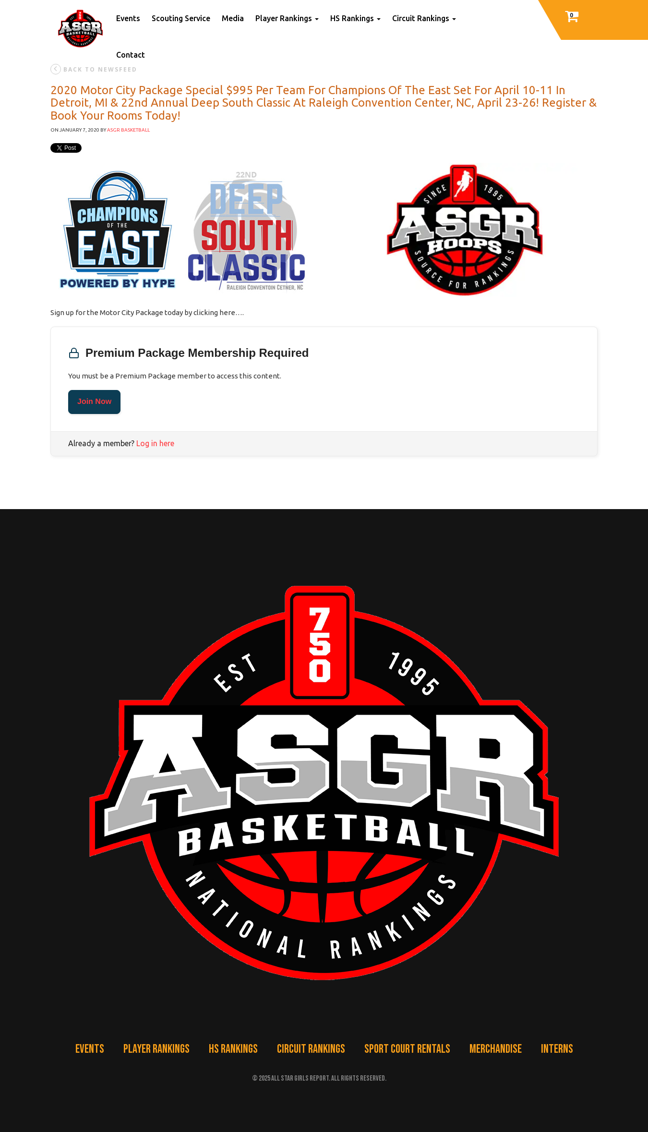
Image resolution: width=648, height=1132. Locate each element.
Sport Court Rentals (407, 1049)
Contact (130, 54)
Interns (557, 1049)
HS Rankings (355, 18)
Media (233, 18)
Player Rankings (287, 18)
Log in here (155, 443)
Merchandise (495, 1049)
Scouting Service (181, 18)
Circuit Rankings (424, 18)
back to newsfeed (93, 69)
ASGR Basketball (128, 130)
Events (128, 18)
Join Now (94, 402)
